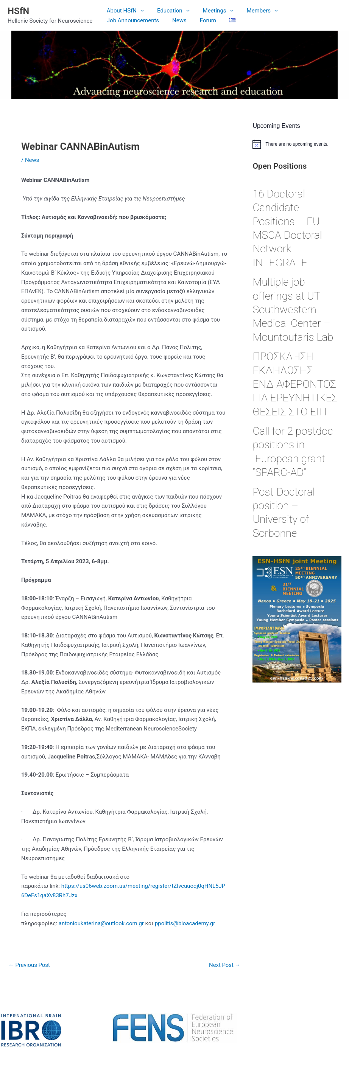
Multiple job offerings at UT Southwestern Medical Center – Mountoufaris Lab (294, 309)
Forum (139, 20)
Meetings (213, 11)
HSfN (18, 11)
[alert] (296, 144)
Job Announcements (308, 10)
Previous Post (29, 965)
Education (170, 11)
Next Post (224, 965)
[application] (139, 11)
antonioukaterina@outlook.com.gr (102, 923)
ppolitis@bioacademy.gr (186, 923)
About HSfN (124, 11)
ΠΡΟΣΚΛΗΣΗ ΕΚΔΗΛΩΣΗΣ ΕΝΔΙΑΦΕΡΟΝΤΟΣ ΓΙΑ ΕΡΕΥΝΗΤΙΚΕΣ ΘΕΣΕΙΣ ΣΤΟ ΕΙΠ (294, 384)
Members (255, 11)
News (113, 20)
